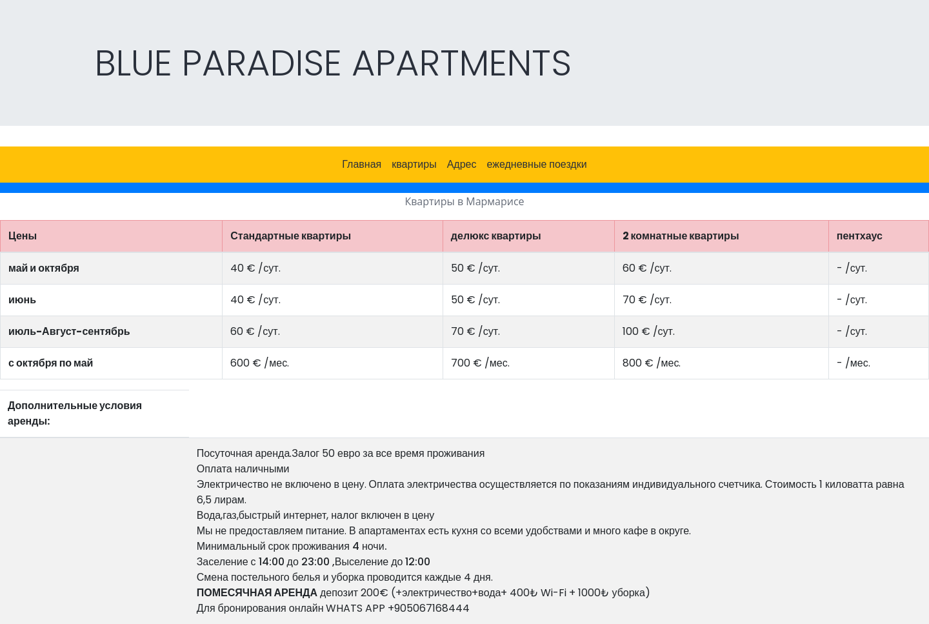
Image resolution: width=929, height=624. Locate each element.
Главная (361, 164)
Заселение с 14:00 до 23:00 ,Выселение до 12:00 (314, 561)
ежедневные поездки (537, 164)
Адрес (462, 164)
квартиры (414, 164)
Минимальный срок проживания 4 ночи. (292, 546)
